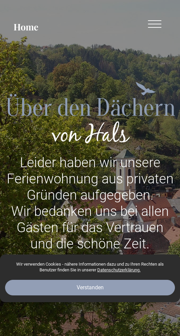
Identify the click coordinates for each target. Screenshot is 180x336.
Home (26, 27)
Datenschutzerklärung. (118, 269)
